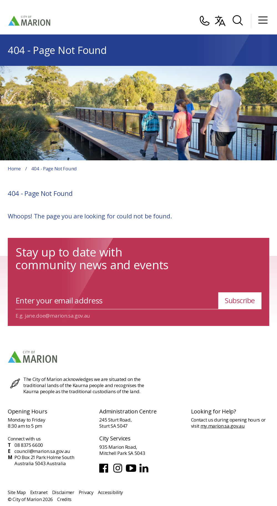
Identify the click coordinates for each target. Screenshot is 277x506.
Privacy (86, 492)
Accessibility (110, 492)
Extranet (39, 492)
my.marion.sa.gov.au (222, 426)
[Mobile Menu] (262, 21)
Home (14, 168)
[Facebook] (105, 471)
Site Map (17, 492)
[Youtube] (131, 471)
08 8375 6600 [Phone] (28, 445)
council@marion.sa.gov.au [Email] (42, 451)
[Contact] (204, 20)
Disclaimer (63, 492)
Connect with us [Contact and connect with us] (24, 438)
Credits (64, 499)
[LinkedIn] (144, 471)
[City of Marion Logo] (30, 21)
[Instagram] (118, 471)
